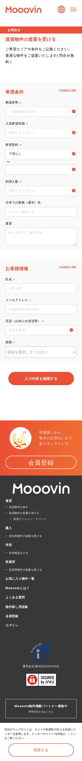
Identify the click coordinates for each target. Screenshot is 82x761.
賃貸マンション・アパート (29, 519)
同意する (41, 750)
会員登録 (41, 462)
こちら (72, 734)
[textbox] (41, 352)
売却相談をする (18, 553)
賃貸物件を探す (18, 507)
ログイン (11, 625)
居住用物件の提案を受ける (25, 536)
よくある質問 (15, 597)
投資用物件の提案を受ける (25, 570)
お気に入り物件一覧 (19, 578)
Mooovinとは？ (17, 588)
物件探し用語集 (16, 607)
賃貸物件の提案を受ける (24, 513)
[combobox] (41, 352)
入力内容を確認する (41, 378)
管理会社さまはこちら (41, 708)
